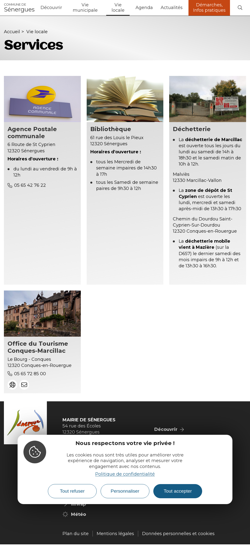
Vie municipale (85, 7)
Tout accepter (178, 491)
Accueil (12, 31)
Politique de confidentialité (125, 474)
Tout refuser (72, 491)
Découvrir (51, 7)
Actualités (172, 7)
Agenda (144, 7)
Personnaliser (125, 491)
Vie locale (118, 7)
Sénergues (19, 8)
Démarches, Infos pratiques (209, 7)
